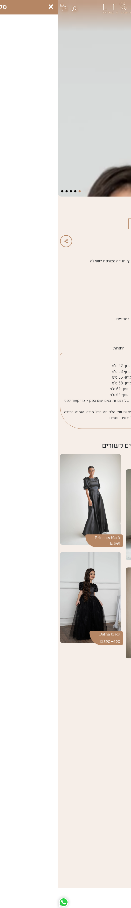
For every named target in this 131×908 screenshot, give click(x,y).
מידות (121, 348)
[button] (17, 8)
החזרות (61, 348)
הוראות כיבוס (101, 348)
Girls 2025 (110, 329)
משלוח (79, 348)
